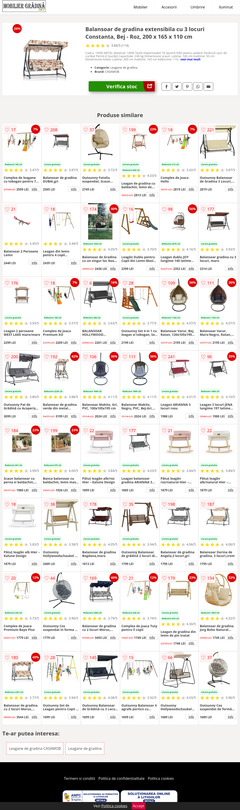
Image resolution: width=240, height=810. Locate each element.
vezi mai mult (191, 59)
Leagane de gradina (84, 748)
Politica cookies (161, 778)
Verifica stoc (130, 86)
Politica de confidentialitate (122, 778)
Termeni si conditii (79, 778)
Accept (138, 805)
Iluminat (226, 7)
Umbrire (198, 7)
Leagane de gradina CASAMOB (35, 748)
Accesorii (169, 7)
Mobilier (140, 7)
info (34, 189)
